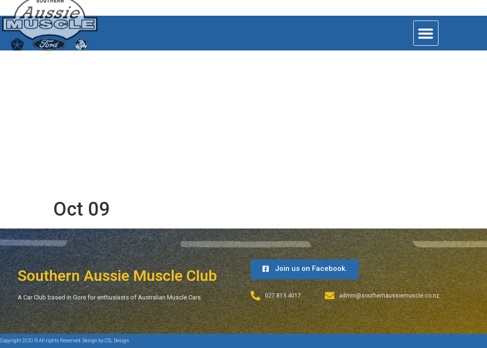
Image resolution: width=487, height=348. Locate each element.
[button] (425, 33)
